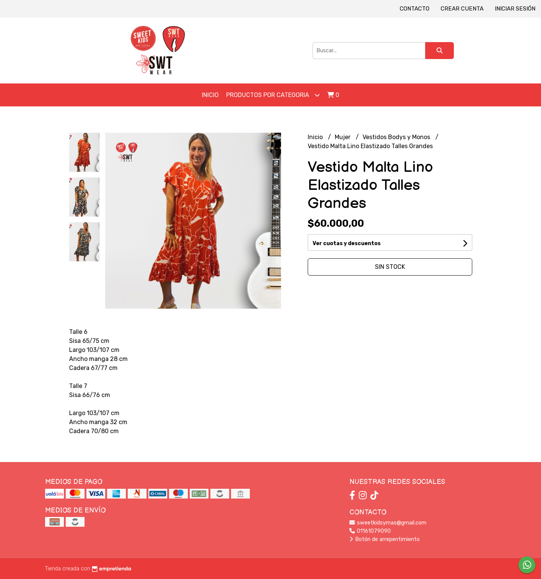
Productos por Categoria (273, 94)
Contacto (414, 8)
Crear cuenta (462, 8)
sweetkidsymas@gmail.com (387, 523)
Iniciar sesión (515, 8)
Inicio (210, 95)
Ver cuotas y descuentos (347, 243)
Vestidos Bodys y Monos (397, 137)
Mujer (343, 137)
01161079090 (370, 531)
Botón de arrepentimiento (384, 539)
